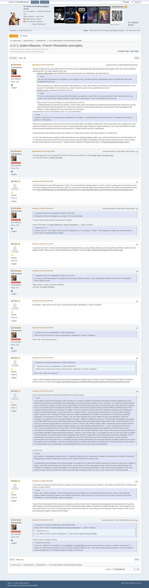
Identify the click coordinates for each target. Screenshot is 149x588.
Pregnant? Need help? (38, 24)
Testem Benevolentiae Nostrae (113, 142)
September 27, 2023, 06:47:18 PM (42, 391)
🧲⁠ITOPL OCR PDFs (29, 21)
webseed (48, 11)
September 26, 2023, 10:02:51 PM (42, 270)
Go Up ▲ (139, 583)
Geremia (17, 65)
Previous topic (123, 51)
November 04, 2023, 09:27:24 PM (42, 520)
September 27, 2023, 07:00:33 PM (42, 481)
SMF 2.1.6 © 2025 (12, 583)
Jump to (108, 569)
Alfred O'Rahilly (48, 287)
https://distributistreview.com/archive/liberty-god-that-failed (57, 190)
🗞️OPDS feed (39, 11)
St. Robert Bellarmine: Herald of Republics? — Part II (66, 225)
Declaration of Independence (75, 545)
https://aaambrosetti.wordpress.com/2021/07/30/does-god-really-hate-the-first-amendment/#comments (93, 382)
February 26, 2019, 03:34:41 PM (44, 64)
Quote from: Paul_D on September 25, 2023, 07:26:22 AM (55, 213)
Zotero (25, 16)
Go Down (13, 58)
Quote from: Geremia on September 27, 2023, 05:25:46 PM (55, 362)
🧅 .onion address (28, 11)
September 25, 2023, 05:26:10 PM (42, 208)
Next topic (135, 51)
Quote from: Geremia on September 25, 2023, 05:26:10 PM (55, 525)
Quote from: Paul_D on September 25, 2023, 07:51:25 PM (55, 275)
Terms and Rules (130, 583)
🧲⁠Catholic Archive (29, 19)
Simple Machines (24, 583)
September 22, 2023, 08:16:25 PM (44, 151)
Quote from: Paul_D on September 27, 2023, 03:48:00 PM (55, 332)
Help (122, 583)
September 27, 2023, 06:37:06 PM (42, 357)
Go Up (12, 559)
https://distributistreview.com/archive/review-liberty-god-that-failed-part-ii (107, 190)
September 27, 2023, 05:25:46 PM (42, 327)
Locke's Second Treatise (54, 233)
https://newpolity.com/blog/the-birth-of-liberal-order (105, 250)
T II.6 (122, 548)
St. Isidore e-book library (32, 6)
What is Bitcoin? (115, 24)
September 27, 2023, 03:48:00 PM (42, 301)
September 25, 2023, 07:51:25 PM (42, 244)
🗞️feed (37, 16)
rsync (25, 14)
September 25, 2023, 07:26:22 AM (42, 181)
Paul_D (16, 181)
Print (137, 58)
